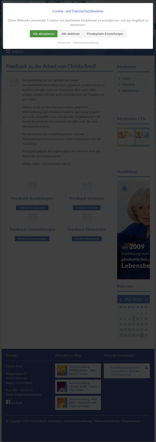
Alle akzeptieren (44, 33)
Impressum (63, 42)
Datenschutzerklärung (86, 42)
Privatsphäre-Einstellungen (105, 33)
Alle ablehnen (70, 33)
